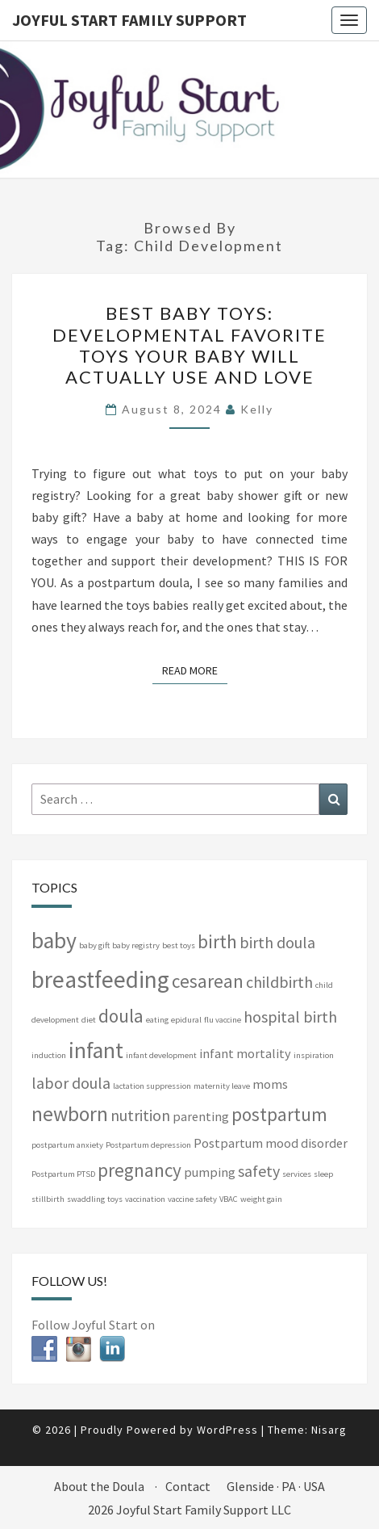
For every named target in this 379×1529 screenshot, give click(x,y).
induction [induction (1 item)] (48, 1055)
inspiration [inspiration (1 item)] (314, 1055)
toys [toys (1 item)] (115, 1199)
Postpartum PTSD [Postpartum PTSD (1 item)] (63, 1174)
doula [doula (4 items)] (121, 1015)
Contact (187, 1486)
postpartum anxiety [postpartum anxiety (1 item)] (67, 1145)
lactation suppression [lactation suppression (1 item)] (152, 1086)
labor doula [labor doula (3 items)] (70, 1083)
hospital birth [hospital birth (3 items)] (290, 1016)
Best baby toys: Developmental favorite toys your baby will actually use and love (189, 345)
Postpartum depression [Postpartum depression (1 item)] (148, 1145)
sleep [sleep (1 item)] (323, 1174)
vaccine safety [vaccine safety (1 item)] (192, 1199)
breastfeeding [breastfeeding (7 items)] (100, 979)
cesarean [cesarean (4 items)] (208, 981)
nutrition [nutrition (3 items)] (140, 1115)
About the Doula (99, 1486)
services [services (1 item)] (296, 1174)
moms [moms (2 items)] (270, 1084)
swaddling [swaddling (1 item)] (86, 1199)
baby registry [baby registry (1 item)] (136, 945)
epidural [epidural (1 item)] (186, 1019)
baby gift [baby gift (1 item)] (94, 945)
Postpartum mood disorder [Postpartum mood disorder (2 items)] (271, 1143)
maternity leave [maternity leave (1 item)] (222, 1086)
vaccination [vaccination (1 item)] (145, 1199)
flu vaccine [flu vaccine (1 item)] (222, 1019)
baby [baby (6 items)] (54, 940)
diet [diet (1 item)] (88, 1019)
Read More (194, 670)
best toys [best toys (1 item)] (178, 945)
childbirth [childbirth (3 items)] (279, 982)
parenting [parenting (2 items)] (201, 1116)
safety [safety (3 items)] (259, 1171)
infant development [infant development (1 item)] (161, 1055)
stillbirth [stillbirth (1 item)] (48, 1199)
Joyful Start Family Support (129, 20)
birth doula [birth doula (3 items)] (277, 942)
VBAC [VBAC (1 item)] (228, 1199)
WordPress (227, 1429)
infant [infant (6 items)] (96, 1050)
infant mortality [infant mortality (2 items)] (245, 1053)
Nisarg (329, 1429)
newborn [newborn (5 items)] (69, 1114)
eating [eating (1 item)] (157, 1019)
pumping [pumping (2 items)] (209, 1172)
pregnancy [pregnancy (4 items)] (139, 1170)
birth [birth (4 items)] (217, 941)
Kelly (256, 409)
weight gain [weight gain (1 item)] (261, 1199)
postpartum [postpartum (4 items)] (279, 1114)
